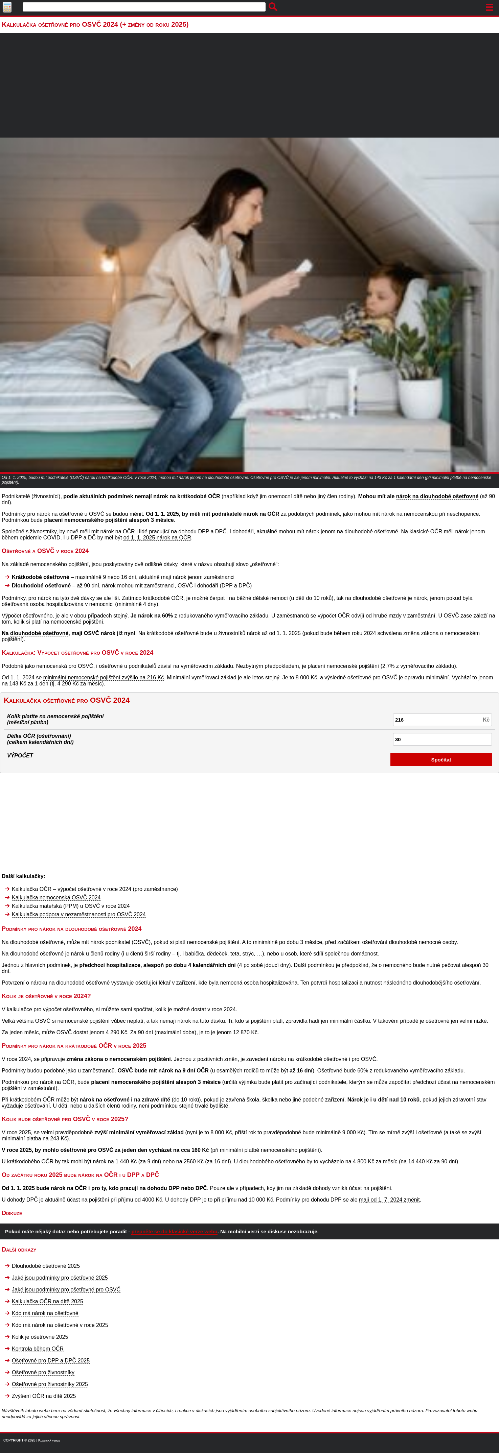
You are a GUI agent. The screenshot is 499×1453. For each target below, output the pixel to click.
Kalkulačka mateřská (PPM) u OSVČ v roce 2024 (71, 906)
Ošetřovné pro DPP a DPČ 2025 (51, 1360)
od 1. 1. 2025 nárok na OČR (157, 537)
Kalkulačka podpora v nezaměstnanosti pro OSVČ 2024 (79, 914)
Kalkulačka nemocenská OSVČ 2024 (56, 897)
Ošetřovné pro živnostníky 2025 (50, 1384)
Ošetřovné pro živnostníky (43, 1372)
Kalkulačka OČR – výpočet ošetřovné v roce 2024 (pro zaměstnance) (95, 889)
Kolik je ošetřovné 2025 (40, 1337)
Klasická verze (49, 1440)
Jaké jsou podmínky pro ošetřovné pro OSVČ (66, 1289)
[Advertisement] (250, 87)
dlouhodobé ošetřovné (39, 633)
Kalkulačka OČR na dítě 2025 (47, 1301)
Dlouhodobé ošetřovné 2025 (46, 1266)
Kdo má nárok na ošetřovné (45, 1313)
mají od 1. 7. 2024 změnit (389, 1200)
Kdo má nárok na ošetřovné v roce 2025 (60, 1325)
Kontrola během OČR (38, 1349)
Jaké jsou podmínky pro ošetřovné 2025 (60, 1278)
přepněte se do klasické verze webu (174, 1231)
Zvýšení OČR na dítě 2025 (44, 1396)
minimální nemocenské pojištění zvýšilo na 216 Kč (103, 677)
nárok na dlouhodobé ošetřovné (437, 496)
